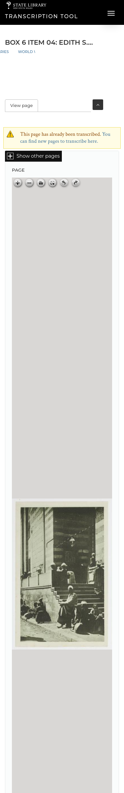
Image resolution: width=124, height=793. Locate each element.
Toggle (98, 104)
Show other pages (38, 156)
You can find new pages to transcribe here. (65, 138)
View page (24, 105)
